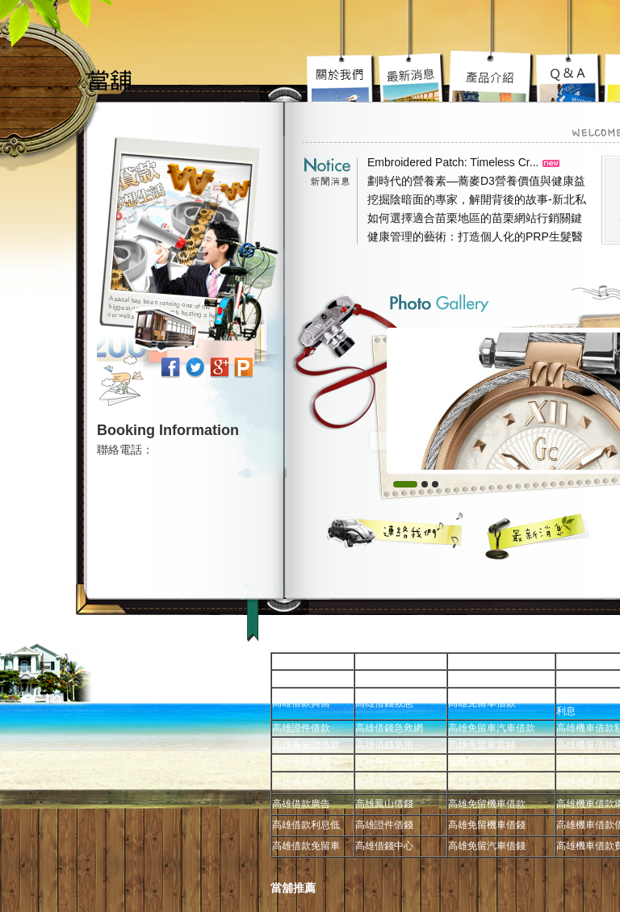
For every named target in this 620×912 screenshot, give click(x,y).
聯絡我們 (395, 530)
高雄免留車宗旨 (342, 76)
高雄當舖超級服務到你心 (569, 76)
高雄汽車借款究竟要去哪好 (491, 76)
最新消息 (538, 536)
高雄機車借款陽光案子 (412, 76)
